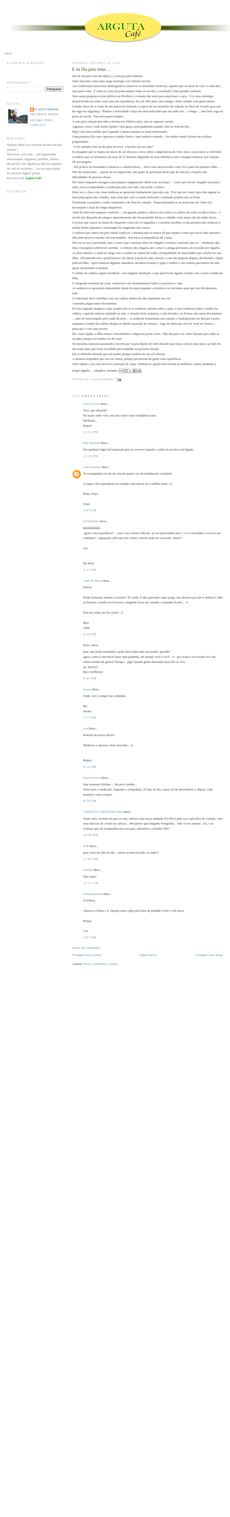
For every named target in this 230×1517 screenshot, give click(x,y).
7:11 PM (89, 717)
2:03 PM (89, 510)
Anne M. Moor (92, 580)
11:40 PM (90, 859)
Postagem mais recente (86, 955)
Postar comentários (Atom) (101, 964)
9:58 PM (89, 801)
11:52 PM (90, 432)
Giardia (88, 870)
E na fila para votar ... (91, 69)
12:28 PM (90, 456)
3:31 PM (89, 570)
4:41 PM (89, 678)
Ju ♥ (86, 846)
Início (8, 53)
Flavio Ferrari (92, 778)
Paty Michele (91, 443)
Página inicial (148, 955)
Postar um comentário (86, 948)
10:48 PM (90, 835)
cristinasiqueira (92, 894)
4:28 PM (89, 634)
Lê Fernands (91, 521)
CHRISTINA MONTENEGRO (103, 812)
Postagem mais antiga (209, 955)
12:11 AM (90, 883)
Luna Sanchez (92, 467)
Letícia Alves (91, 404)
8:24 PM (89, 767)
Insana (87, 689)
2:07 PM (89, 937)
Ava (85, 728)
